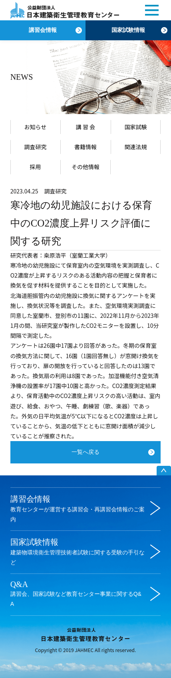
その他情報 (85, 167)
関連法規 (136, 147)
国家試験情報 (128, 30)
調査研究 (35, 147)
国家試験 (136, 127)
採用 (35, 167)
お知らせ (35, 127)
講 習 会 (85, 127)
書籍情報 (85, 147)
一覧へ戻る (85, 452)
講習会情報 (43, 30)
